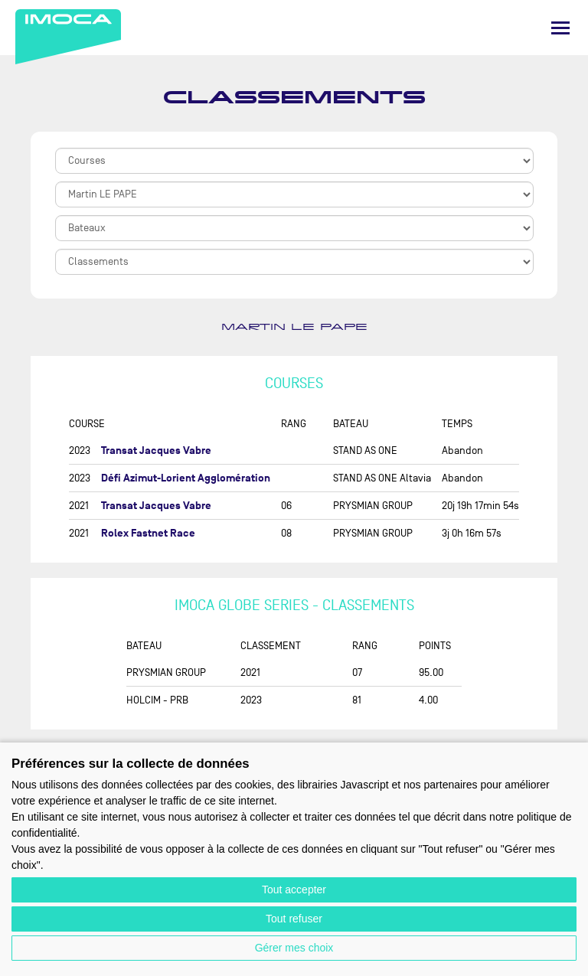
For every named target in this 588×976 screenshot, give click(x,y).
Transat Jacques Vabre (156, 450)
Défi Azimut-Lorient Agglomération (185, 478)
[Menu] (560, 27)
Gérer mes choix (294, 948)
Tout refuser (294, 918)
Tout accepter (294, 889)
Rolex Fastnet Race (148, 533)
